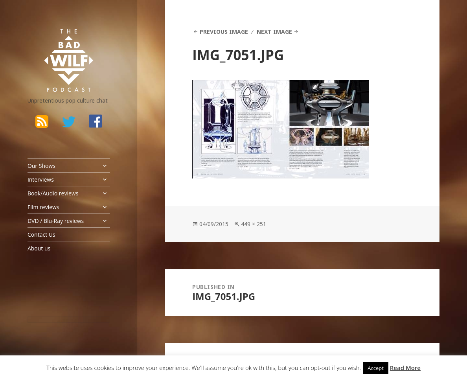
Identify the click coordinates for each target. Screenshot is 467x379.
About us (39, 248)
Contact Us (41, 234)
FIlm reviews (43, 207)
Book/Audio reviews (53, 193)
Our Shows (41, 165)
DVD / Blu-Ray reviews (56, 220)
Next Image (274, 31)
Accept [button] (376, 368)
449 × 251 (253, 224)
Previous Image (224, 31)
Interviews (41, 179)
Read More (405, 368)
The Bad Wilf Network (57, 39)
